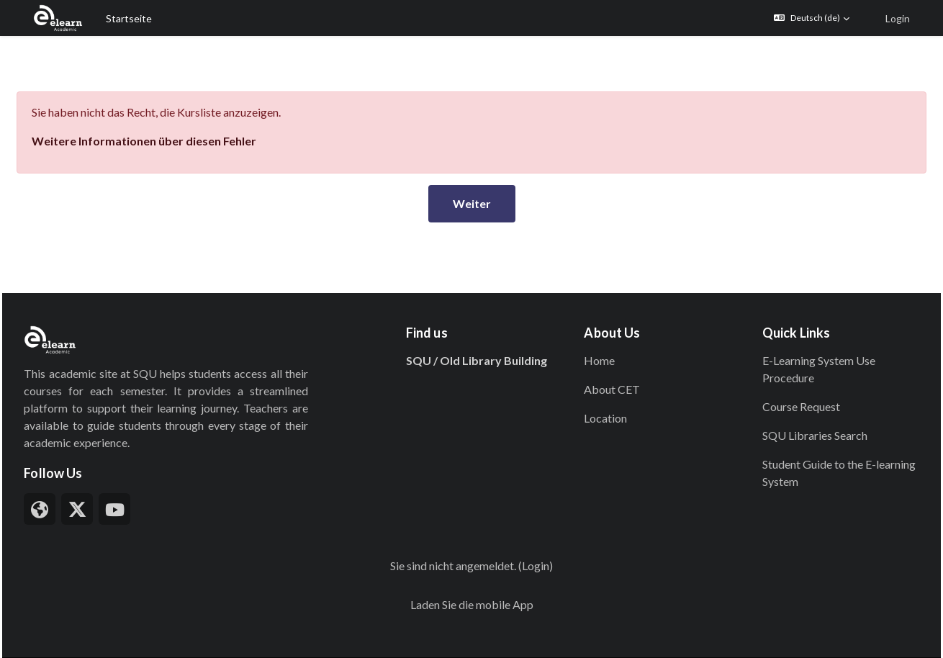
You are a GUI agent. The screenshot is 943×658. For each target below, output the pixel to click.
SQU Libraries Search (795, 395)
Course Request (782, 366)
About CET (605, 349)
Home (592, 320)
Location (599, 377)
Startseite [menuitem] (129, 18)
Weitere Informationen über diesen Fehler (176, 100)
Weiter (472, 163)
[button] (811, 18)
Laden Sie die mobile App (471, 564)
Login (897, 18)
